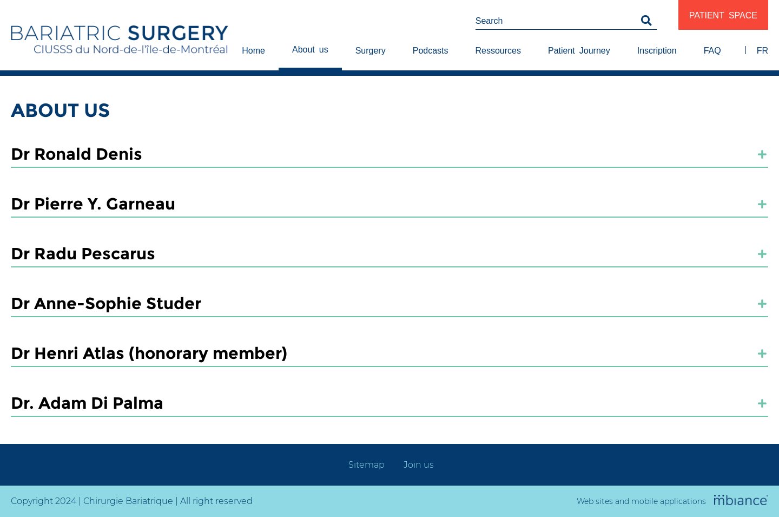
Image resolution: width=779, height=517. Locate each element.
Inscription (657, 49)
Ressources (498, 49)
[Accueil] (119, 42)
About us (310, 48)
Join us (419, 465)
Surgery (370, 49)
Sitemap (366, 465)
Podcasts (430, 49)
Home (253, 49)
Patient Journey (579, 49)
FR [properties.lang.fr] (762, 49)
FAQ (712, 49)
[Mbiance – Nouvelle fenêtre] (741, 501)
